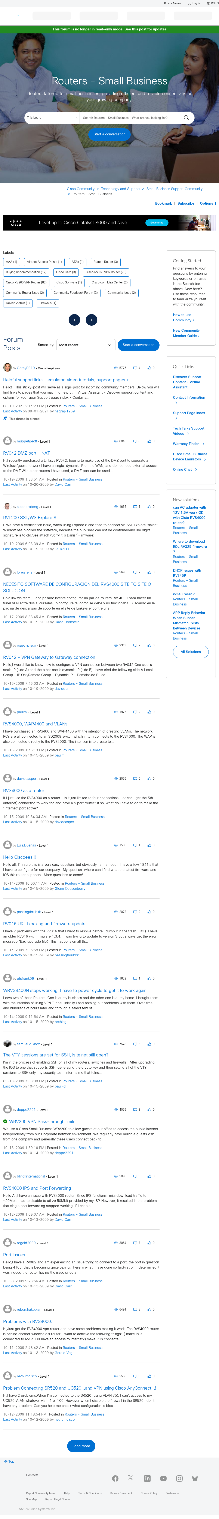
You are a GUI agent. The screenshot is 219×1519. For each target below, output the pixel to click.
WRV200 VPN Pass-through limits (42, 1122)
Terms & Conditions (90, 1493)
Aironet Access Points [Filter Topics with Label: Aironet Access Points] (42, 262)
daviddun (62, 689)
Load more (81, 1446)
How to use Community (182, 318)
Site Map (31, 1499)
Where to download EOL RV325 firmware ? (190, 546)
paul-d (60, 1086)
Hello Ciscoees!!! (19, 857)
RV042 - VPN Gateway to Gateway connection (49, 658)
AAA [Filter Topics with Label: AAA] (9, 262)
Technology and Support (120, 189)
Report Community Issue (40, 1493)
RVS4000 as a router (23, 791)
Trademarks (172, 1493)
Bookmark (163, 203)
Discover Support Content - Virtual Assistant (187, 382)
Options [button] (206, 203)
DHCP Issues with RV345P (187, 573)
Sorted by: (46, 345)
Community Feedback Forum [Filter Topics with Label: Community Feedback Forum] (73, 293)
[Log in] (194, 3)
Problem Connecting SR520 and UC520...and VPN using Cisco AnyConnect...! (79, 1388)
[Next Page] (92, 320)
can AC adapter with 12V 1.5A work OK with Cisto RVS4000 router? (189, 515)
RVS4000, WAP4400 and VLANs (35, 724)
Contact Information (189, 400)
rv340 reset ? (184, 594)
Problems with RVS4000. (27, 1322)
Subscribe (186, 203)
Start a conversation (109, 134)
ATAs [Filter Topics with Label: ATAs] (75, 262)
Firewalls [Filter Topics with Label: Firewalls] (46, 303)
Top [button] (11, 1461)
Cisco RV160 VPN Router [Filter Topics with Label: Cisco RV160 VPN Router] (103, 272)
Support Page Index (189, 416)
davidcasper (64, 822)
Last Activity (12, 411)
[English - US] (213, 3)
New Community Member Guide (186, 333)
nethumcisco (65, 1419)
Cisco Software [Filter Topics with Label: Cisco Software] (66, 282)
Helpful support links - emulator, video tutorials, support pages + (66, 380)
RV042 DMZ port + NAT (26, 453)
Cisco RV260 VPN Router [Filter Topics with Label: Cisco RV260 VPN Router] (23, 282)
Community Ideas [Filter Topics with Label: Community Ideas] (119, 293)
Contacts (32, 1475)
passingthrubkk (67, 955)
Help (67, 1493)
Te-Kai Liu (63, 549)
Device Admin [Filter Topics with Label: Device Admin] (15, 303)
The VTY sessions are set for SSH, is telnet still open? (55, 1055)
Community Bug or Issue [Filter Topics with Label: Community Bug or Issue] (22, 293)
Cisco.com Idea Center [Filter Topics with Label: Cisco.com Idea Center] (107, 282)
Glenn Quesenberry (70, 888)
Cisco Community (81, 189)
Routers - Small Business (82, 406)
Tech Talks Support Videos (188, 431)
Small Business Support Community (174, 189)
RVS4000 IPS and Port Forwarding (37, 1188)
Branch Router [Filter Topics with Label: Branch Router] (103, 262)
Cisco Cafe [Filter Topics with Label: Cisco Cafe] (63, 272)
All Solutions (191, 652)
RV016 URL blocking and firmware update (44, 924)
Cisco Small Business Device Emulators (190, 457)
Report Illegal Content (58, 1499)
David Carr (63, 484)
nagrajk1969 (65, 411)
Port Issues (14, 1255)
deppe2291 (64, 1153)
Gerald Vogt (64, 1353)
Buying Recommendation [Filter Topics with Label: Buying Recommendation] (23, 272)
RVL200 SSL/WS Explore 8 (29, 518)
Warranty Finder (188, 443)
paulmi (60, 755)
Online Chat (185, 469)
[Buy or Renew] (172, 3)
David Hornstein (67, 622)
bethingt (61, 1022)
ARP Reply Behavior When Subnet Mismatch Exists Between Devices (189, 621)
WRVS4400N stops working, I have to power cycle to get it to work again (74, 991)
